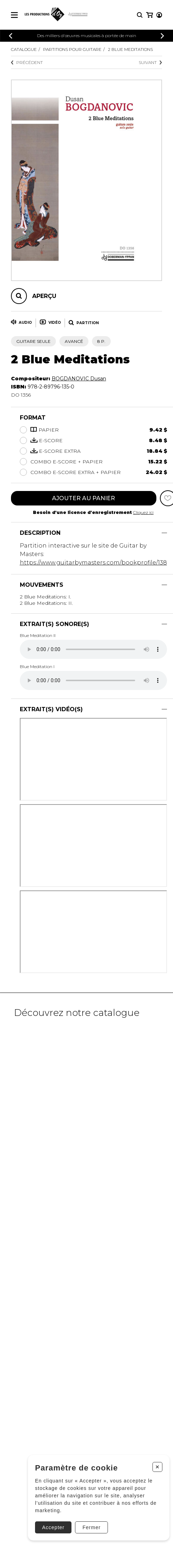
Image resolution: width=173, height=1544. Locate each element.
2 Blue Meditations (130, 49)
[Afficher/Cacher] (164, 532)
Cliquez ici (143, 512)
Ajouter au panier (83, 498)
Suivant (150, 62)
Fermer (91, 1527)
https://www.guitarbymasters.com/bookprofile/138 (93, 562)
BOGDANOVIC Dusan (79, 378)
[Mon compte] (159, 15)
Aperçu (44, 296)
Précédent (27, 62)
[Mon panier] (149, 15)
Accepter (53, 1527)
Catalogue (24, 49)
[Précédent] (10, 36)
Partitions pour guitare (72, 49)
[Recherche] (140, 15)
